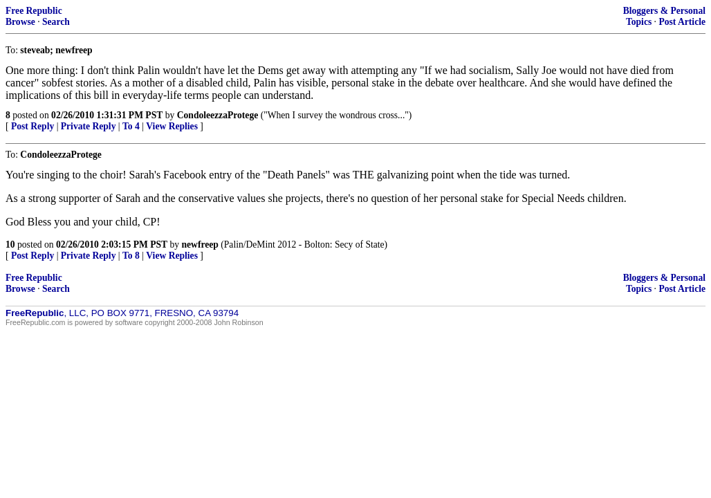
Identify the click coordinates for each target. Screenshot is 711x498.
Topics (639, 22)
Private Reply (88, 126)
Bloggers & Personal (664, 11)
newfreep (200, 244)
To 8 (131, 255)
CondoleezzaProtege (218, 115)
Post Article (681, 22)
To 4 (131, 126)
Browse (20, 22)
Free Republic (34, 11)
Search (56, 22)
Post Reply (32, 126)
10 (10, 244)
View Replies (172, 126)
